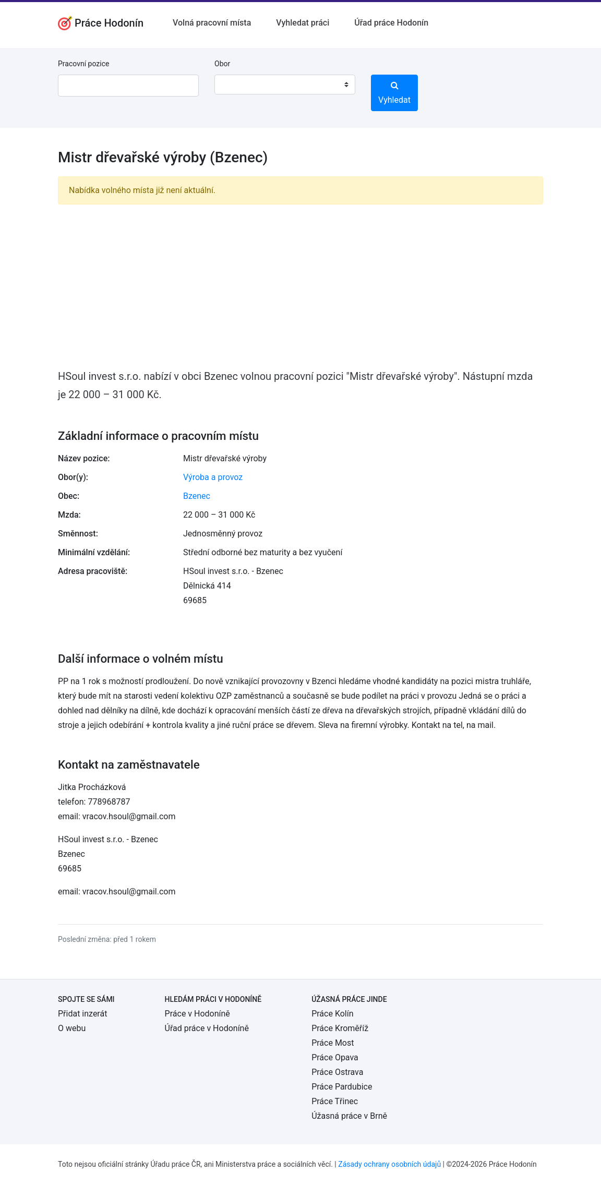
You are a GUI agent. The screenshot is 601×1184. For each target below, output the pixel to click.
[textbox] (236, 84)
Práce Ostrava (337, 1072)
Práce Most (332, 1043)
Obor (222, 63)
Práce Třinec (334, 1101)
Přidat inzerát (82, 1014)
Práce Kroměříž (339, 1028)
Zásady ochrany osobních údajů (389, 1164)
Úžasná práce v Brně (349, 1116)
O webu (72, 1028)
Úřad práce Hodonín (391, 23)
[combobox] (284, 84)
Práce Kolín (332, 1014)
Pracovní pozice (83, 63)
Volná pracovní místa (212, 23)
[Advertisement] (300, 286)
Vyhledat (394, 93)
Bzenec (196, 496)
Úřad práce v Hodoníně (207, 1028)
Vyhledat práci (302, 23)
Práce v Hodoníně (197, 1014)
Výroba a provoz (213, 477)
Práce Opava (334, 1057)
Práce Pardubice (341, 1087)
